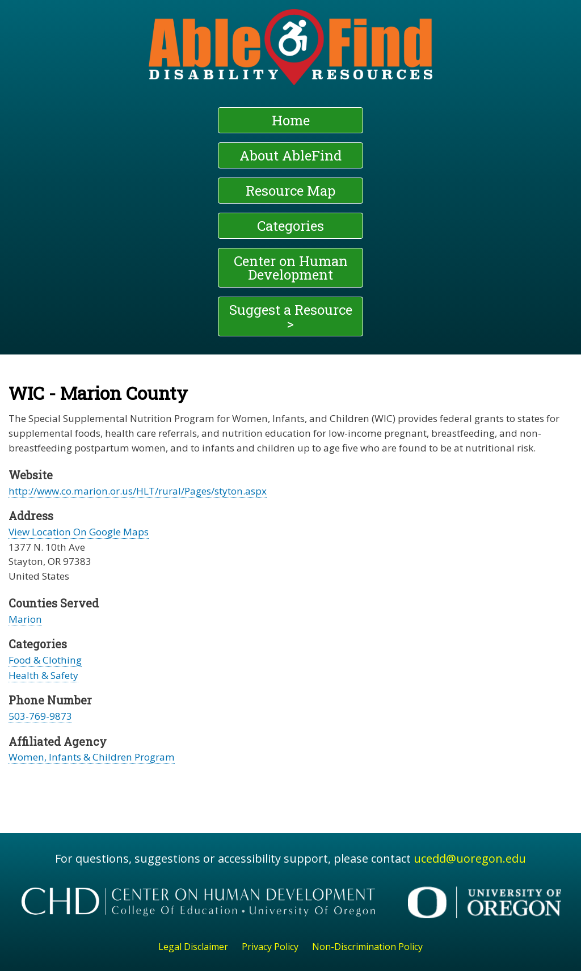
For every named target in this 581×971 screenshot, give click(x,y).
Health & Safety (43, 675)
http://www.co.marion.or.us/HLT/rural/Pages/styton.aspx (138, 490)
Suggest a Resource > (290, 316)
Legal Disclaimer (193, 946)
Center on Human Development (291, 268)
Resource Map (290, 190)
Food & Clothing (45, 659)
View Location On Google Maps (79, 531)
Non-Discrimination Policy (367, 946)
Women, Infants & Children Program (92, 756)
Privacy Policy (270, 946)
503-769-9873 (40, 716)
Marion (25, 619)
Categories (290, 226)
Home (291, 120)
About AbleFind (290, 155)
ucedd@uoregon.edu (470, 858)
